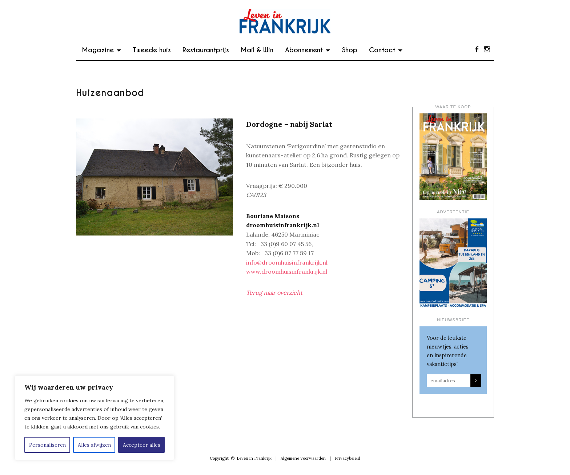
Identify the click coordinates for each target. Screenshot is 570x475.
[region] (94, 417)
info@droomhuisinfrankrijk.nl (287, 262)
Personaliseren (47, 445)
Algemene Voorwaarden (303, 458)
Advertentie (453, 212)
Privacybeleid (347, 458)
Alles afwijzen (94, 445)
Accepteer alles (141, 445)
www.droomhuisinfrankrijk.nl (286, 271)
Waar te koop (453, 107)
